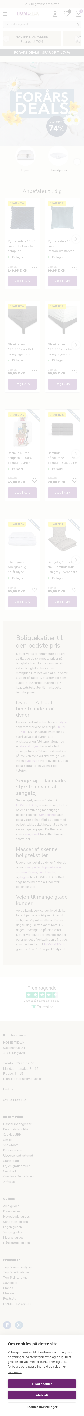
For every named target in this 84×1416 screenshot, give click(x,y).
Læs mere (15, 1372)
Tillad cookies (42, 1384)
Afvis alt (42, 1395)
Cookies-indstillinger (41, 1407)
